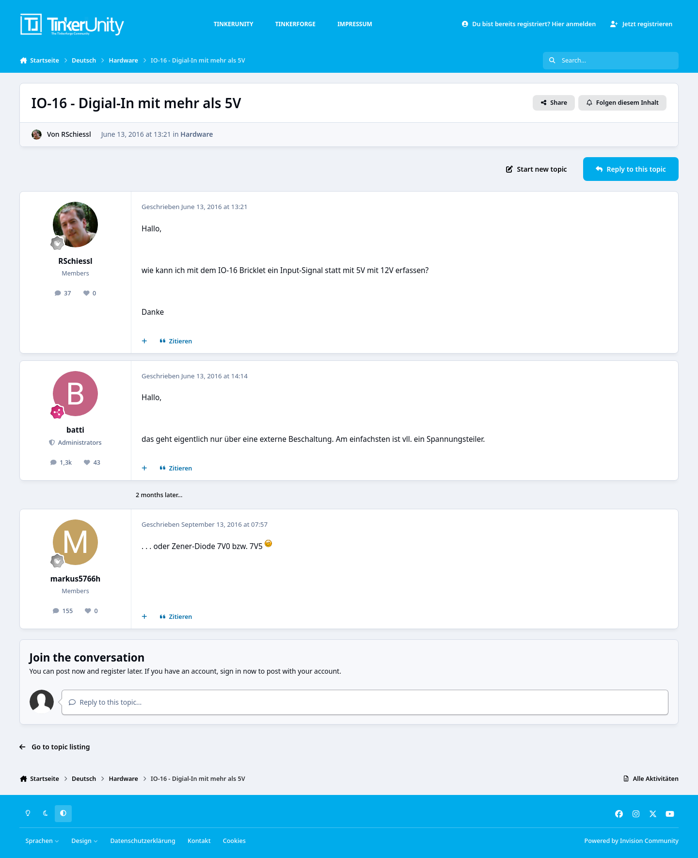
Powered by (632, 841)
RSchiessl (76, 134)
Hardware (196, 134)
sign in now (238, 671)
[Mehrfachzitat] (144, 341)
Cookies (234, 841)
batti (75, 430)
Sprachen (43, 841)
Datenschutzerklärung (142, 841)
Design (84, 841)
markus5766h (75, 579)
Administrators (78, 442)
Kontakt (199, 841)
